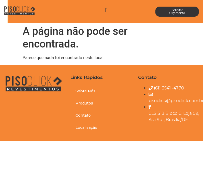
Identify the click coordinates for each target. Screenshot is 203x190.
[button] (106, 10)
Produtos (84, 103)
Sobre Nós (85, 91)
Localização (86, 127)
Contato (83, 115)
